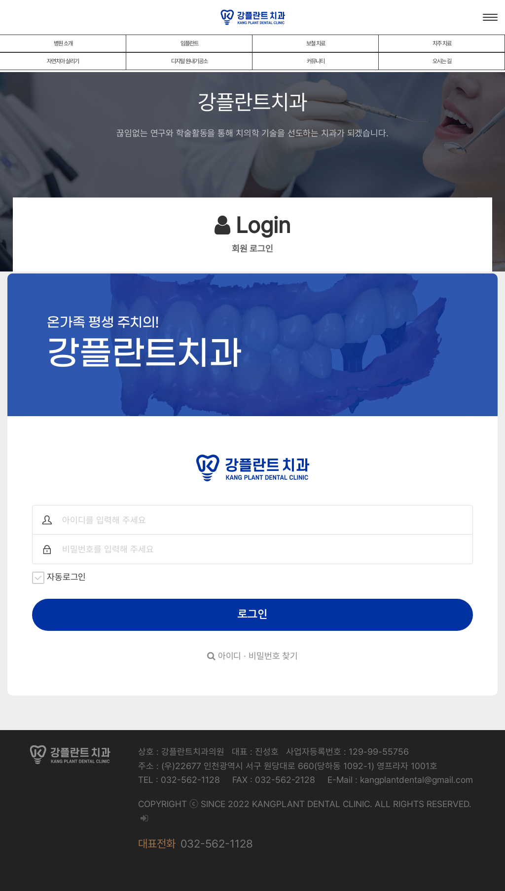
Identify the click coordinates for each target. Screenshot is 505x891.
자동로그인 (59, 578)
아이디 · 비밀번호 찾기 (252, 656)
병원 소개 (63, 43)
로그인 (253, 614)
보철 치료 (315, 43)
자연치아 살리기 (63, 61)
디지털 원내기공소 (189, 61)
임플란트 (189, 43)
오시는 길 (442, 61)
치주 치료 (442, 43)
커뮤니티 (316, 61)
